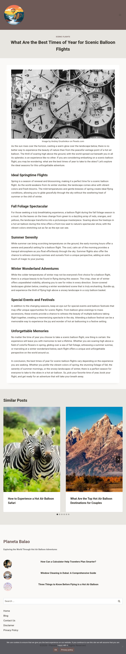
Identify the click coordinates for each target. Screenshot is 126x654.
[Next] (118, 459)
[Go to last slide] (8, 459)
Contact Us (9, 620)
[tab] (57, 514)
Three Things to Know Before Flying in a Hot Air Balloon (68, 584)
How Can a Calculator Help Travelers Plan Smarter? (68, 561)
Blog (5, 615)
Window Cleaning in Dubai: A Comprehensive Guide (68, 573)
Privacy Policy (10, 630)
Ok (55, 650)
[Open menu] (120, 15)
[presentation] (31, 449)
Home (6, 610)
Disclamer (8, 625)
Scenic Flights (63, 37)
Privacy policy (67, 650)
